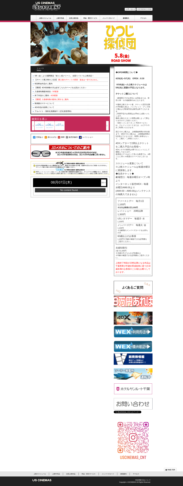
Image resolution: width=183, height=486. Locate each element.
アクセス (143, 18)
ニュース (44, 69)
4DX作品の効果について (44, 107)
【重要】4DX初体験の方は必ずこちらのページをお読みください (60, 88)
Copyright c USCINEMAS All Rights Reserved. (135, 482)
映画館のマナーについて (44, 103)
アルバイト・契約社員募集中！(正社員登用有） (54, 111)
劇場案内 (126, 18)
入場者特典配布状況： (46, 91)
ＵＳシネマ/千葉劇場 (33, 18)
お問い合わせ (130, 9)
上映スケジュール (45, 18)
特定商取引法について (143, 480)
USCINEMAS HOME (144, 9)
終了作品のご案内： (46, 95)
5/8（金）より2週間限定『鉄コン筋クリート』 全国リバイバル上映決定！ (64, 76)
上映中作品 (60, 18)
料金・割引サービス (90, 18)
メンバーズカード (108, 18)
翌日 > (103, 183)
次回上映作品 (73, 18)
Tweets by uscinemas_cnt (124, 414)
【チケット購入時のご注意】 (67, 80)
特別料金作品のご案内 (43, 84)
